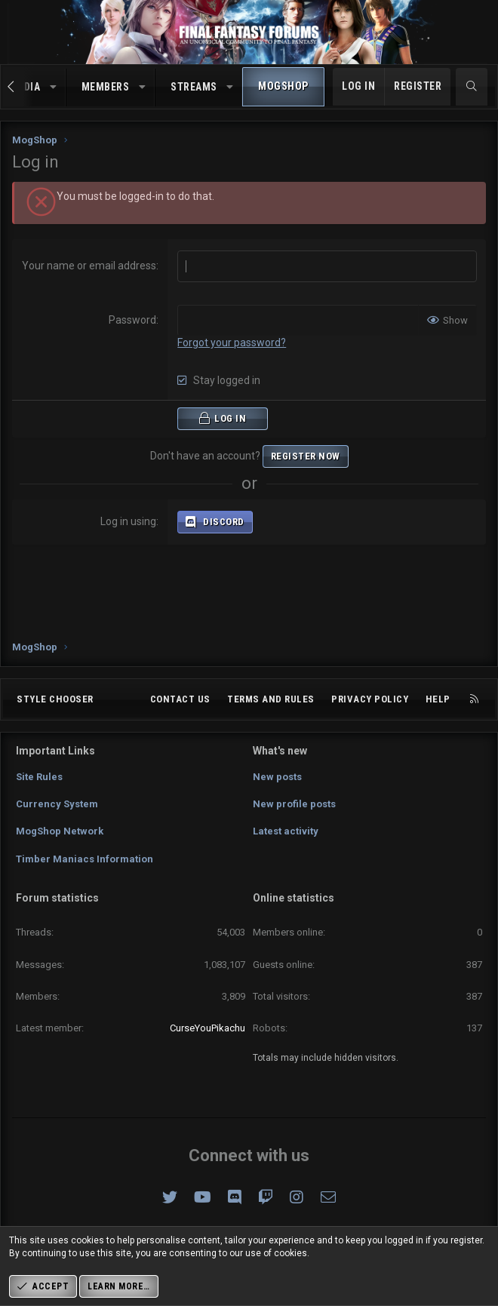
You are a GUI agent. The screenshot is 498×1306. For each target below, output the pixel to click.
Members (105, 87)
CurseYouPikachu (207, 1028)
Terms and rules (271, 699)
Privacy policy (369, 699)
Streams (194, 87)
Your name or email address (89, 266)
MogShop (283, 86)
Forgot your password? (231, 342)
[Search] (471, 87)
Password (132, 320)
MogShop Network (59, 831)
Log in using (128, 521)
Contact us (180, 699)
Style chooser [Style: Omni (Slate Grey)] (55, 699)
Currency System (57, 804)
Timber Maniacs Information (84, 859)
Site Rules (39, 776)
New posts (277, 776)
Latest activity (285, 831)
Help (438, 699)
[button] (53, 87)
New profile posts (294, 804)
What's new (280, 751)
